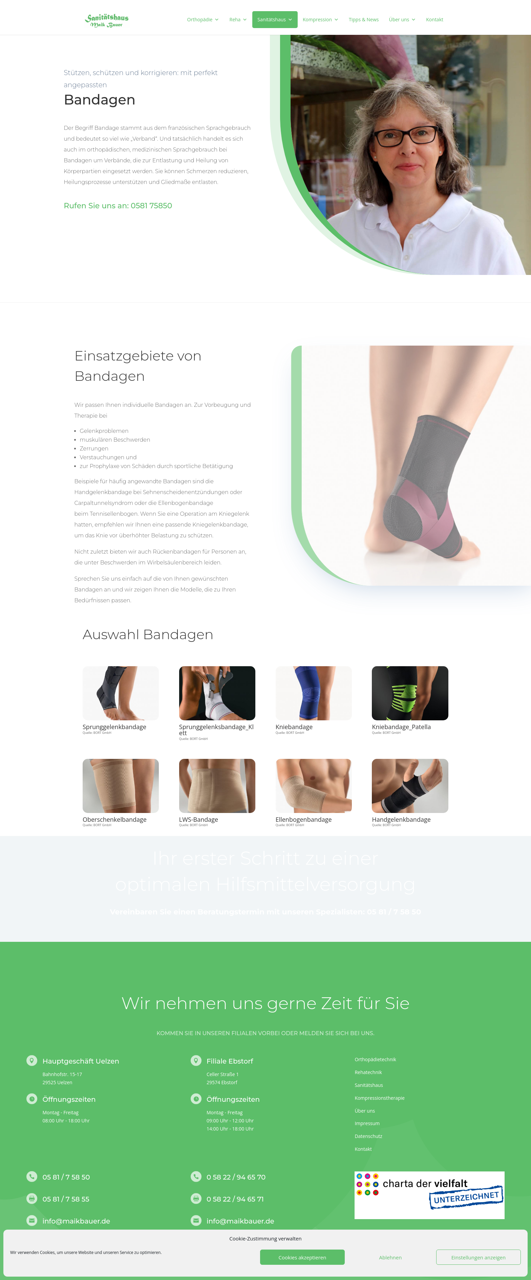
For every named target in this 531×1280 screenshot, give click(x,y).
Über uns (402, 19)
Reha (238, 19)
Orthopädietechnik (375, 1059)
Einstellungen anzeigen (478, 1257)
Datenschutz (368, 1136)
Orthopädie (203, 19)
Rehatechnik (368, 1072)
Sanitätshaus (275, 19)
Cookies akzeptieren (302, 1257)
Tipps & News (364, 19)
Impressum (367, 1123)
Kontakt (434, 19)
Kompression (321, 19)
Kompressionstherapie (380, 1098)
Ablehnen (390, 1257)
